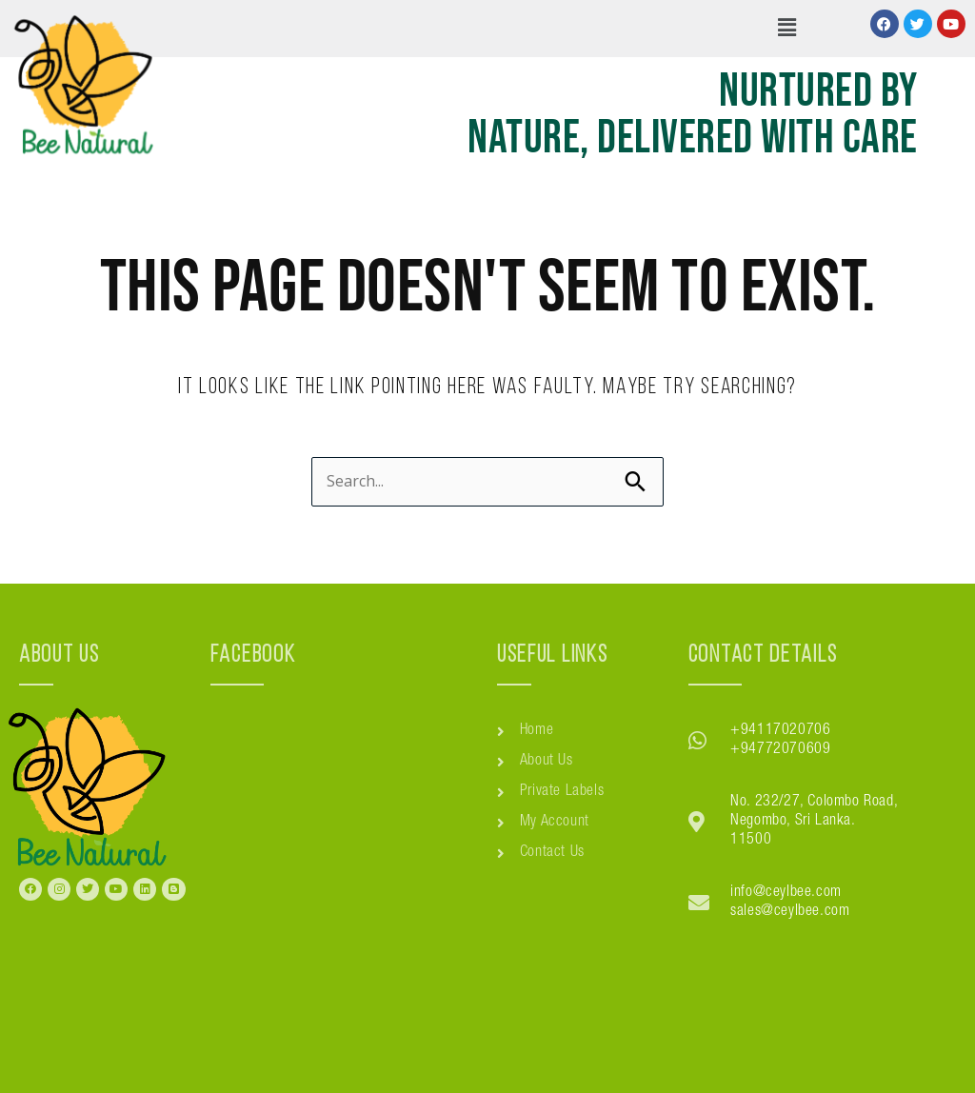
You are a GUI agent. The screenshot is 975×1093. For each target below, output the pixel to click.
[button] (786, 29)
